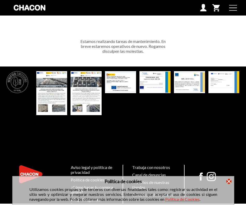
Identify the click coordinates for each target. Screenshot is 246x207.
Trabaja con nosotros (151, 167)
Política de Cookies (182, 199)
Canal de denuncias (149, 174)
